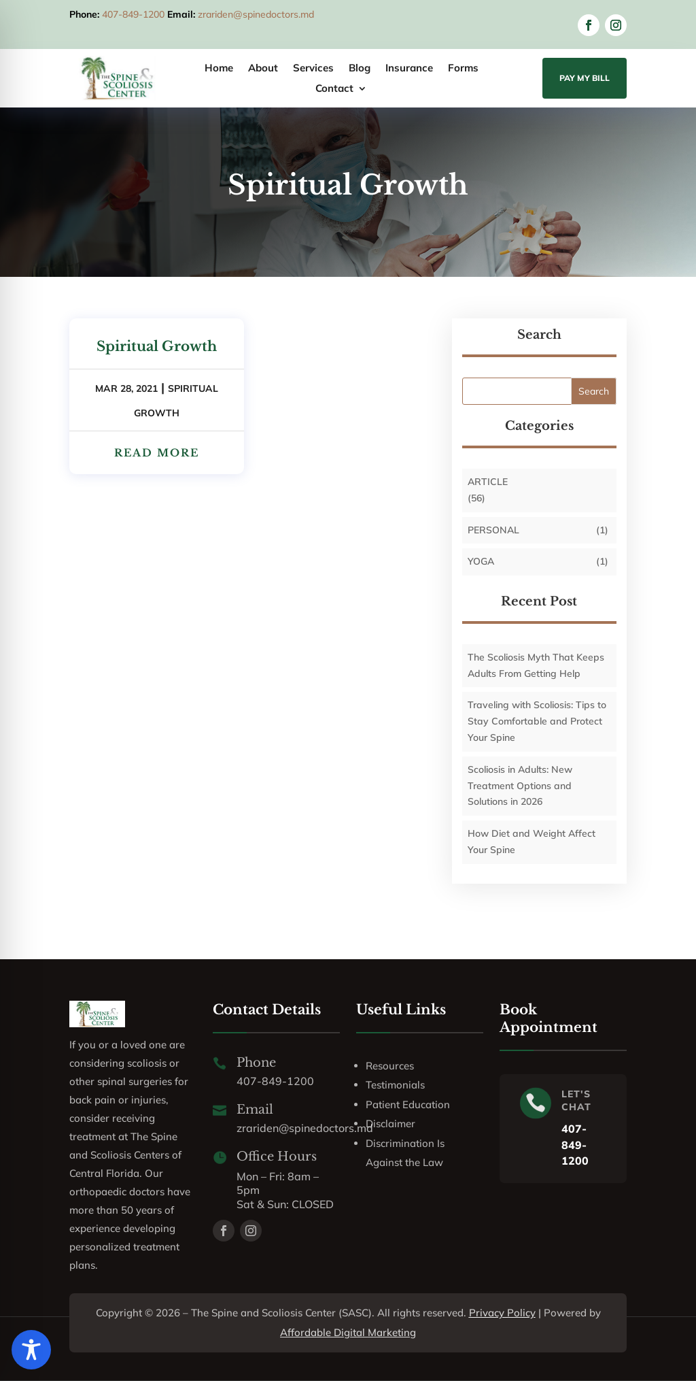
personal (493, 530)
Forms (463, 68)
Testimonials (395, 1084)
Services (313, 68)
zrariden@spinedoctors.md (256, 14)
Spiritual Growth (157, 346)
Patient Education (408, 1104)
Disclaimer (390, 1123)
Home (219, 68)
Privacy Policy (502, 1312)
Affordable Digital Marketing (348, 1332)
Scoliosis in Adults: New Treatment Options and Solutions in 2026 (520, 785)
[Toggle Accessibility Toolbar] (31, 1350)
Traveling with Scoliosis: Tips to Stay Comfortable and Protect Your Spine (537, 721)
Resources (390, 1065)
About (263, 68)
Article (488, 482)
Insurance (409, 68)
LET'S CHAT (576, 1101)
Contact (334, 89)
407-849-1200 (133, 14)
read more (156, 452)
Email (255, 1109)
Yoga (481, 561)
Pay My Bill (584, 78)
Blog (359, 68)
